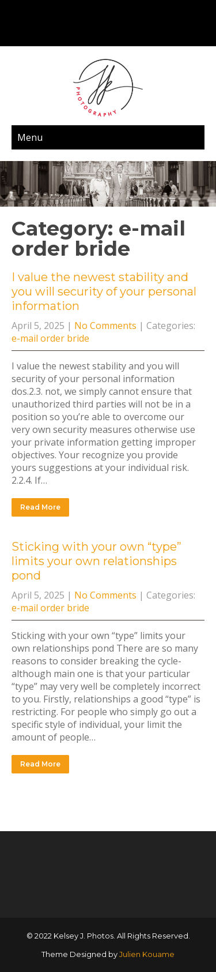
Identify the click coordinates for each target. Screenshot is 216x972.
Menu (30, 137)
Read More (40, 507)
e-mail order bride (50, 338)
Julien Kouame (147, 954)
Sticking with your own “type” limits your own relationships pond (96, 561)
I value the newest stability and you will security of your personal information (104, 291)
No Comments (105, 325)
